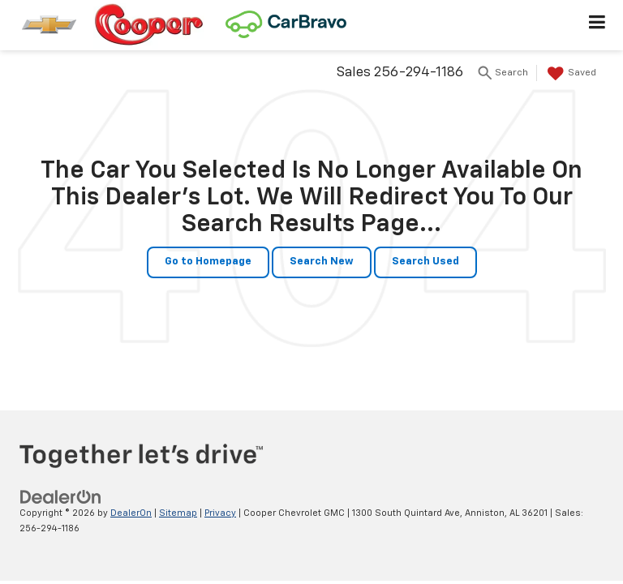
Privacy (220, 513)
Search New (322, 261)
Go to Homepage (208, 261)
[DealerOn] (60, 497)
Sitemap (178, 513)
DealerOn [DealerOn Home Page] (131, 513)
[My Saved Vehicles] (570, 74)
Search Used (425, 261)
